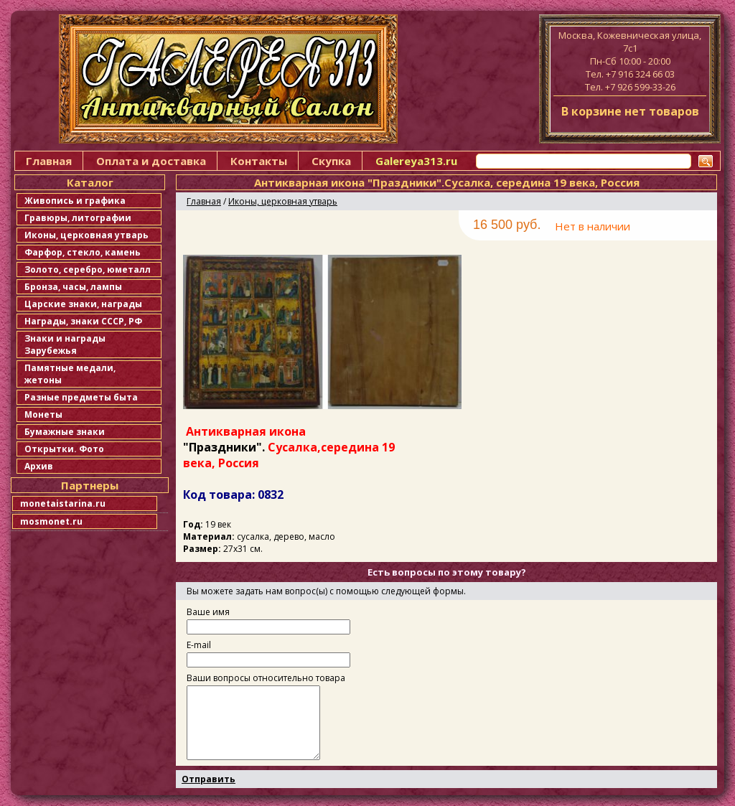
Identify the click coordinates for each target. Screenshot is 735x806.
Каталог (90, 182)
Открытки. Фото (64, 449)
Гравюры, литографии (77, 218)
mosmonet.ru (51, 521)
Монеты (43, 414)
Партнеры (89, 485)
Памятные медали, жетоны (70, 374)
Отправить (208, 779)
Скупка (331, 161)
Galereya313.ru (416, 161)
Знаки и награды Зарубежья (65, 344)
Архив (38, 466)
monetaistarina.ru (63, 503)
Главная (49, 161)
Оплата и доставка (151, 161)
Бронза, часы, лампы (73, 287)
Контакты (258, 161)
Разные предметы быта (81, 397)
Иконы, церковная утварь (86, 235)
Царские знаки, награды (83, 304)
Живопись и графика (75, 201)
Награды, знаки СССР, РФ (83, 321)
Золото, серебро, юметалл (87, 269)
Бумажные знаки (64, 432)
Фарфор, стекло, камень (82, 252)
